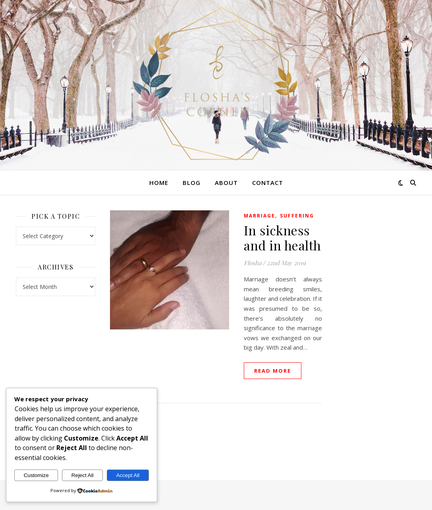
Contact (267, 183)
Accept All (128, 475)
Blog (192, 183)
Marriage (259, 215)
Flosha (252, 263)
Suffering (297, 215)
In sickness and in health (282, 237)
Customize (36, 475)
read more (272, 370)
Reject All (82, 475)
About (226, 183)
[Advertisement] (376, 329)
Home (158, 183)
